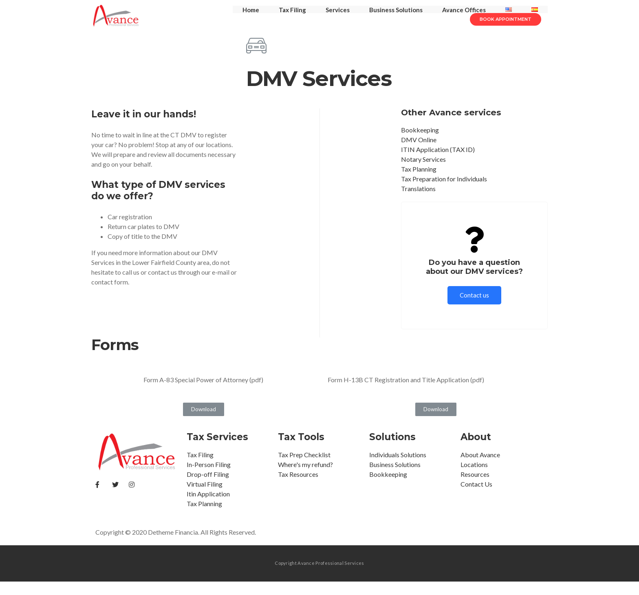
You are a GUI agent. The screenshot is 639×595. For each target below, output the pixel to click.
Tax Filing (292, 16)
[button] (505, 39)
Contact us (474, 308)
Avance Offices (464, 16)
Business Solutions (396, 16)
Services (338, 16)
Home (250, 16)
